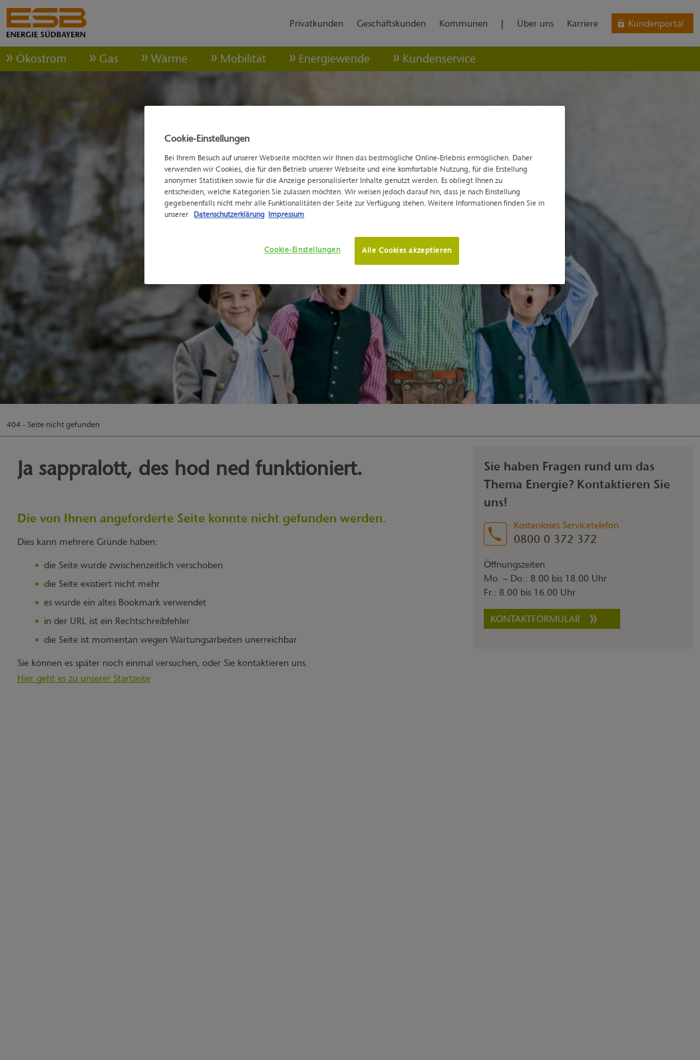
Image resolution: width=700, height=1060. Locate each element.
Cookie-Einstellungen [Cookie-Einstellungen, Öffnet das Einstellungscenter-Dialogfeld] (302, 249)
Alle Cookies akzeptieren (407, 250)
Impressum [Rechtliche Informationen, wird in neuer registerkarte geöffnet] (286, 214)
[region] (354, 195)
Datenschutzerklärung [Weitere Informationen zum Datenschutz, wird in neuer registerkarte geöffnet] (229, 214)
